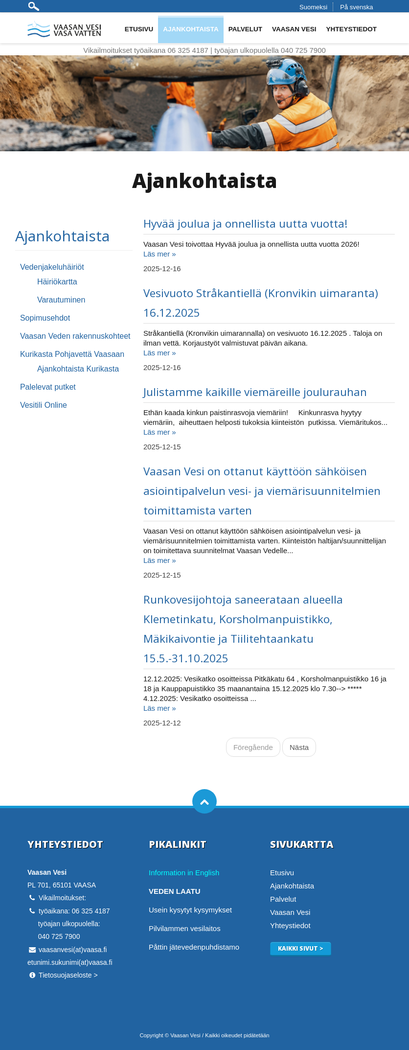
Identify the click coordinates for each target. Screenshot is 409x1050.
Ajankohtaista (191, 29)
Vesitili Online (43, 405)
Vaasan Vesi (294, 29)
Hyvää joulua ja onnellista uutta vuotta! (245, 223)
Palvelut (245, 29)
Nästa (299, 747)
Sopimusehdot (45, 318)
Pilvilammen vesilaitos (185, 928)
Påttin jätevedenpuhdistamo (194, 947)
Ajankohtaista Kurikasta (78, 369)
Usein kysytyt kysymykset (190, 910)
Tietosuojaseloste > (68, 975)
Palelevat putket (48, 387)
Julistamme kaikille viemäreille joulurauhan (255, 391)
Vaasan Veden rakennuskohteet (75, 336)
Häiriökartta (57, 282)
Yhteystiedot (351, 29)
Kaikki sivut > (300, 948)
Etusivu (139, 29)
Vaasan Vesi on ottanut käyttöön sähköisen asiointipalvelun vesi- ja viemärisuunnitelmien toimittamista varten (262, 491)
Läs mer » (159, 254)
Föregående (253, 747)
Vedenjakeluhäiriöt (52, 267)
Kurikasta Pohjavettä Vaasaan (72, 354)
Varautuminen (61, 300)
